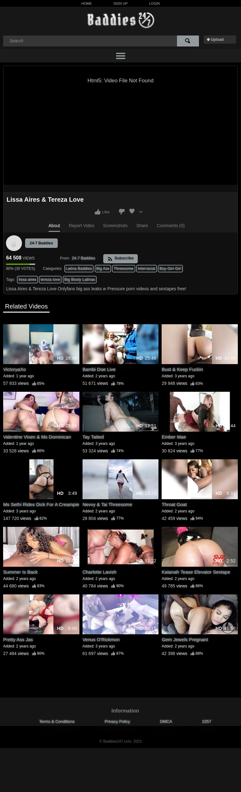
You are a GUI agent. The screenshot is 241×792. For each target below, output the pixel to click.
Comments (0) (171, 225)
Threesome (123, 268)
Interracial (146, 268)
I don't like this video (122, 212)
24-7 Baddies (41, 243)
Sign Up (120, 3)
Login (154, 3)
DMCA (166, 721)
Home (87, 3)
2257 (206, 721)
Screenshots (115, 225)
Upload (217, 39)
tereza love (50, 279)
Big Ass (103, 268)
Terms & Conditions (57, 721)
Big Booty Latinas (79, 279)
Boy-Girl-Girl (170, 268)
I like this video (97, 212)
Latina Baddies (79, 268)
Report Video (81, 225)
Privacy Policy (117, 721)
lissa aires (27, 279)
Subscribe (121, 258)
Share (142, 225)
